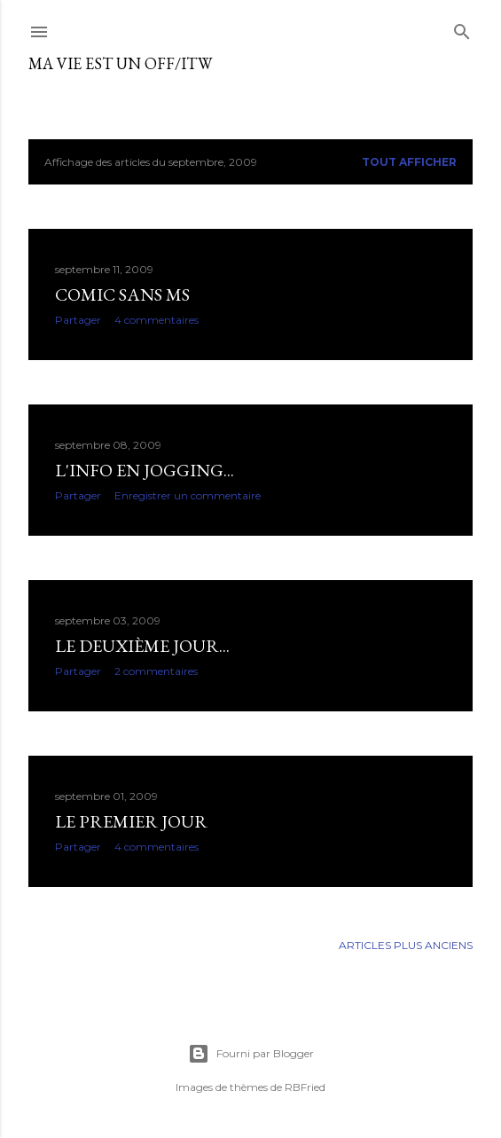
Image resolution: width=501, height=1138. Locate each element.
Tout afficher (409, 162)
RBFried (305, 1087)
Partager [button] (78, 319)
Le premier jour (131, 821)
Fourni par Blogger (251, 1053)
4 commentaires (156, 319)
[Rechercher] (462, 28)
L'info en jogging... (144, 470)
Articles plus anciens (406, 945)
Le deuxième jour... (142, 645)
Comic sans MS (122, 294)
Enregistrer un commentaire (187, 495)
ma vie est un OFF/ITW (120, 63)
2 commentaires (156, 671)
